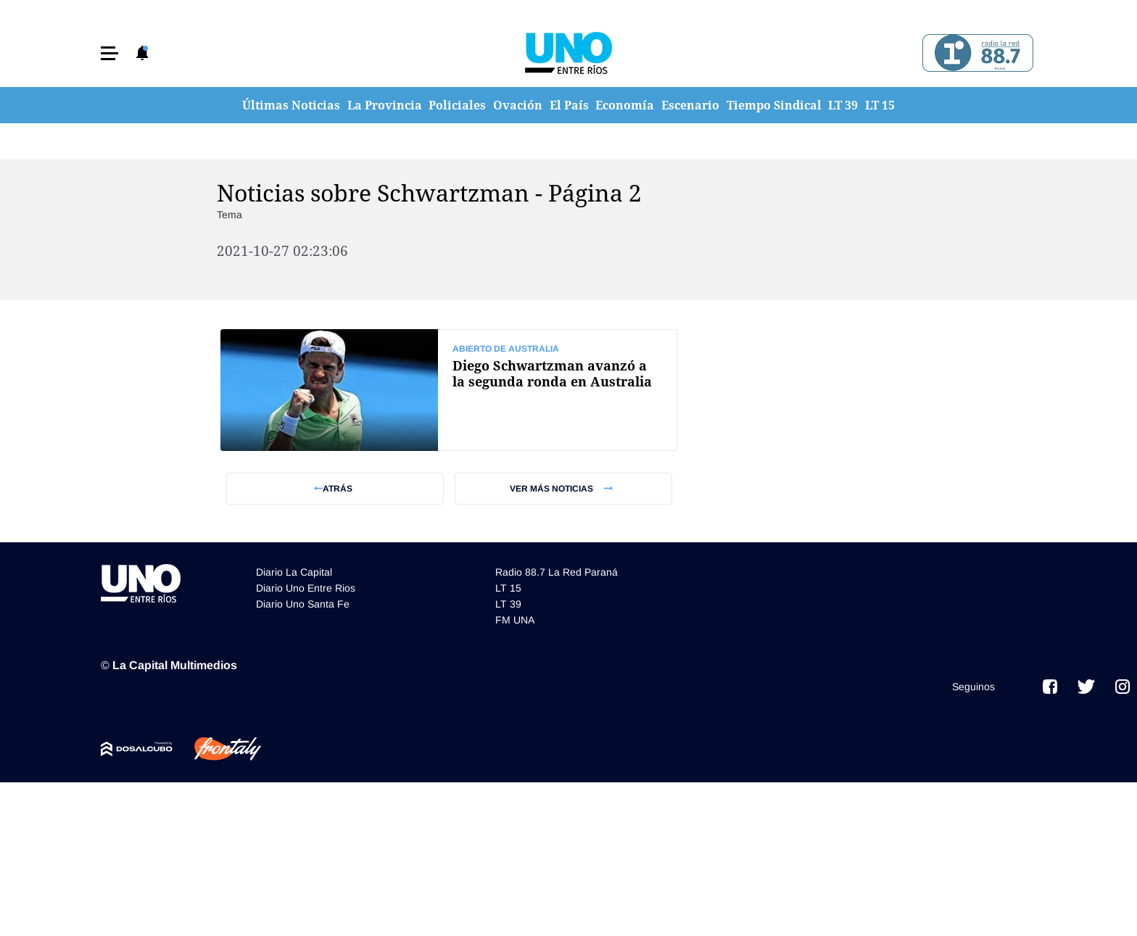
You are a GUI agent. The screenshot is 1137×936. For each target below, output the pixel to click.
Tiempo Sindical (774, 105)
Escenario (690, 105)
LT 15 (880, 105)
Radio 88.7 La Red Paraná (556, 572)
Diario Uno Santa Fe (303, 604)
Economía (624, 105)
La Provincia (384, 105)
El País (569, 105)
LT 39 (843, 105)
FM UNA (514, 620)
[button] (109, 53)
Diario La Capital (294, 572)
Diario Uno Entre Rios (305, 588)
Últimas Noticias (291, 105)
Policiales (457, 105)
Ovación (517, 105)
